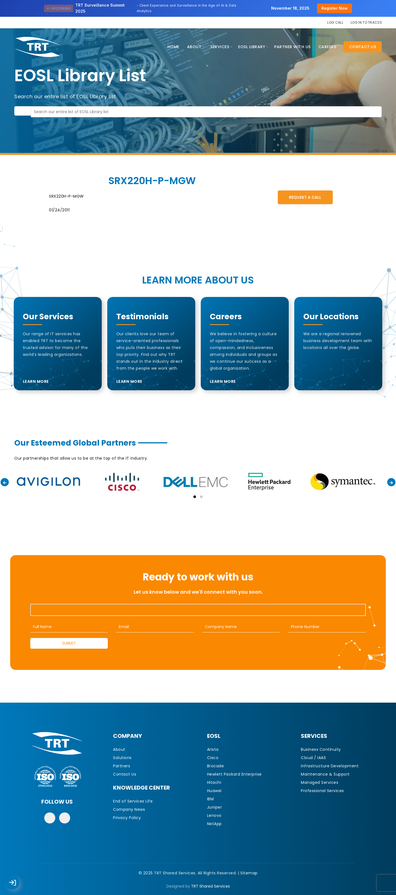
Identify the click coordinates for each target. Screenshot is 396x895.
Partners (121, 766)
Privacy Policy (127, 817)
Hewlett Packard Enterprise (234, 774)
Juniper (214, 807)
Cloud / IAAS (313, 757)
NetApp (214, 823)
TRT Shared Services (210, 886)
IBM (210, 799)
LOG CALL (335, 22)
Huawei (214, 790)
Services (219, 47)
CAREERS (327, 47)
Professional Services (322, 790)
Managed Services (319, 782)
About (194, 47)
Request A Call (305, 197)
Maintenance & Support (325, 774)
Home (173, 47)
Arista (213, 749)
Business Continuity (321, 749)
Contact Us (362, 47)
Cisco (213, 757)
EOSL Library (251, 47)
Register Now (334, 8)
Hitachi (214, 782)
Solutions (122, 757)
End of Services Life (133, 801)
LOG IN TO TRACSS (366, 22)
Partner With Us (292, 47)
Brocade (215, 766)
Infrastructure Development (330, 766)
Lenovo (214, 815)
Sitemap (249, 873)
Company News (129, 809)
